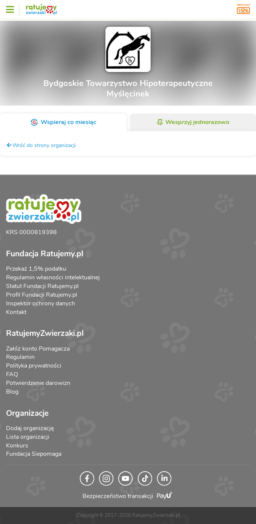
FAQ (12, 374)
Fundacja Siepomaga (33, 454)
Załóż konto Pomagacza (38, 349)
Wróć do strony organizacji (41, 145)
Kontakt (16, 312)
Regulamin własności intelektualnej (53, 277)
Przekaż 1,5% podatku (36, 269)
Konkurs (17, 445)
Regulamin (20, 357)
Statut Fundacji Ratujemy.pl (42, 286)
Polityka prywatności (33, 366)
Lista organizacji (27, 437)
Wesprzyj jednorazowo (193, 122)
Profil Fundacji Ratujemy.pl (41, 295)
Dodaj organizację (30, 428)
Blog (12, 392)
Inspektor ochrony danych (40, 303)
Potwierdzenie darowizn (38, 383)
